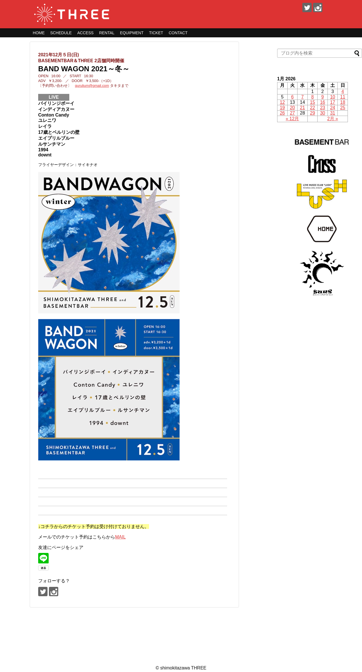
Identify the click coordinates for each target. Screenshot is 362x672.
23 (322, 107)
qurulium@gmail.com (92, 85)
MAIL (120, 537)
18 (342, 102)
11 (342, 96)
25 (342, 107)
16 (322, 102)
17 (332, 102)
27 (292, 113)
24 (332, 107)
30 (322, 113)
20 (292, 107)
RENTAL (106, 33)
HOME (39, 33)
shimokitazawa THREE (183, 667)
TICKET (156, 33)
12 (282, 102)
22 (312, 107)
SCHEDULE (61, 33)
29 (312, 113)
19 (282, 107)
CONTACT (178, 33)
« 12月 (292, 118)
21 (302, 107)
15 (312, 102)
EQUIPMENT (131, 33)
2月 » (332, 118)
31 (332, 113)
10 (332, 96)
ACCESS (85, 33)
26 (282, 113)
